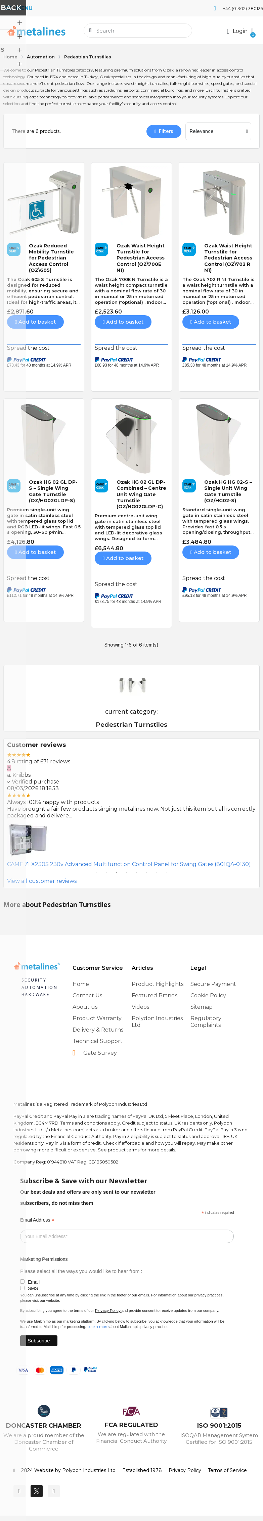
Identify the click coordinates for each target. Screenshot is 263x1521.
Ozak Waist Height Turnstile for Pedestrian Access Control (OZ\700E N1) (141, 258)
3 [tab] (116, 872)
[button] (251, 30)
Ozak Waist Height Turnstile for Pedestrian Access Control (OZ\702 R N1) (228, 258)
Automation (41, 56)
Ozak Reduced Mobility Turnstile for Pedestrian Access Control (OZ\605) (51, 258)
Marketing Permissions (44, 1259)
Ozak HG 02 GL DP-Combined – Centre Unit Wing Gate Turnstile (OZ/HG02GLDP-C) (141, 494)
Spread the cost (28, 348)
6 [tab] (146, 872)
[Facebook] (19, 1491)
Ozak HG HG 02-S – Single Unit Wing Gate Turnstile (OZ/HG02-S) (228, 491)
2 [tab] (106, 872)
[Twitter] (37, 1491)
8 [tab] (167, 872)
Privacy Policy (108, 1310)
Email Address (37, 1220)
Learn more (97, 1326)
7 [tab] (157, 872)
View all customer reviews (42, 881)
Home (10, 56)
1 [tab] (96, 872)
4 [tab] (126, 872)
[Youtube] (54, 1491)
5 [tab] (136, 872)
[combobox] (138, 30)
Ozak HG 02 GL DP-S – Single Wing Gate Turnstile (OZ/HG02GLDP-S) (53, 491)
